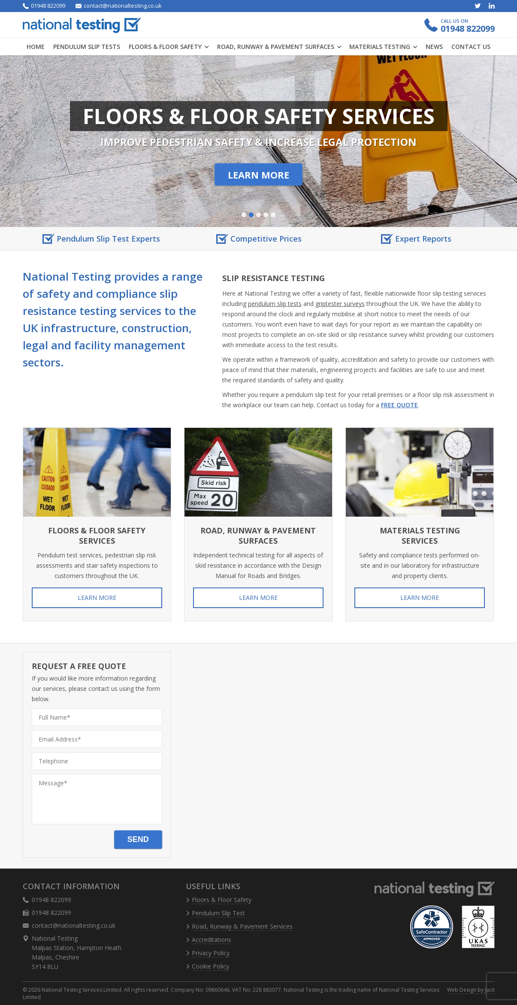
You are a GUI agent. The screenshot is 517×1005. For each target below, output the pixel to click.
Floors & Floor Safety (169, 46)
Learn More (258, 174)
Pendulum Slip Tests (86, 46)
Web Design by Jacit (471, 989)
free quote (399, 405)
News (434, 46)
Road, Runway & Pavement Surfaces (279, 46)
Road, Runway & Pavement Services (242, 926)
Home (36, 46)
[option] (101, 238)
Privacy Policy (211, 953)
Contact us (470, 46)
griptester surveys (340, 304)
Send (138, 839)
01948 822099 (44, 6)
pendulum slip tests (275, 304)
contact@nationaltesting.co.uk (119, 6)
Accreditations (211, 939)
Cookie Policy (210, 966)
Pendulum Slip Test (218, 913)
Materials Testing (383, 46)
